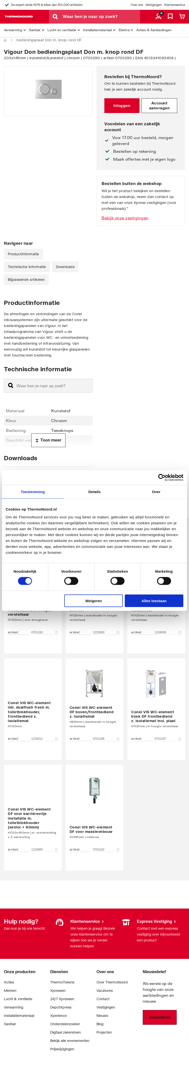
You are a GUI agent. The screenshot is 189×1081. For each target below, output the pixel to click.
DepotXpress (60, 1007)
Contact (103, 999)
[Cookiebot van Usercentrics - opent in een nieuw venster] (161, 477)
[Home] (5, 40)
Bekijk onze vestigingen (125, 217)
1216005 (44, 849)
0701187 (168, 738)
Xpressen (57, 990)
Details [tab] (94, 492)
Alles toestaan (154, 600)
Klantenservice (174, 5)
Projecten (104, 1032)
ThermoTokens (62, 982)
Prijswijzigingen (62, 1049)
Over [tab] (156, 492)
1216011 (44, 738)
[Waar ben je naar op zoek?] (101, 17)
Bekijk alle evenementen (69, 1040)
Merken (10, 990)
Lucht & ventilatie (18, 999)
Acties (9, 982)
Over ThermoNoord (112, 982)
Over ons (137, 5)
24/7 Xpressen (62, 999)
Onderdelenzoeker (65, 1024)
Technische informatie (27, 267)
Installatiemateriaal (19, 1015)
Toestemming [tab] (33, 492)
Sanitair (10, 1024)
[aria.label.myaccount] (158, 16)
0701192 (44, 632)
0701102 (106, 849)
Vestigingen (153, 5)
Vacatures (104, 990)
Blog (99, 1024)
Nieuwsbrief (160, 1017)
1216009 (168, 632)
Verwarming (13, 1007)
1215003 (106, 632)
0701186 (106, 738)
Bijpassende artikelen (26, 279)
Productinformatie (23, 254)
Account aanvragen (159, 105)
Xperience (58, 1015)
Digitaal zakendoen (65, 1032)
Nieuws (102, 1015)
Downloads (65, 267)
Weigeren (93, 600)
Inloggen (121, 105)
